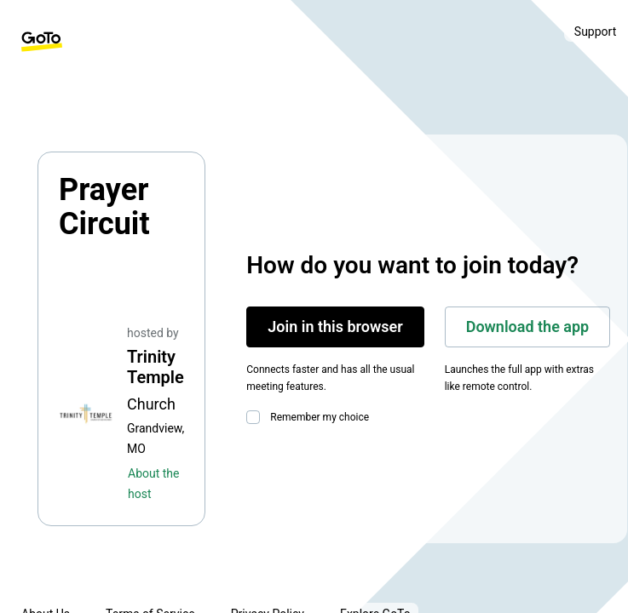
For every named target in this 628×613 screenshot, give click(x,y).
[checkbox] (256, 417)
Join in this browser (335, 326)
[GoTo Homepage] (41, 41)
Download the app (528, 326)
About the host (153, 484)
